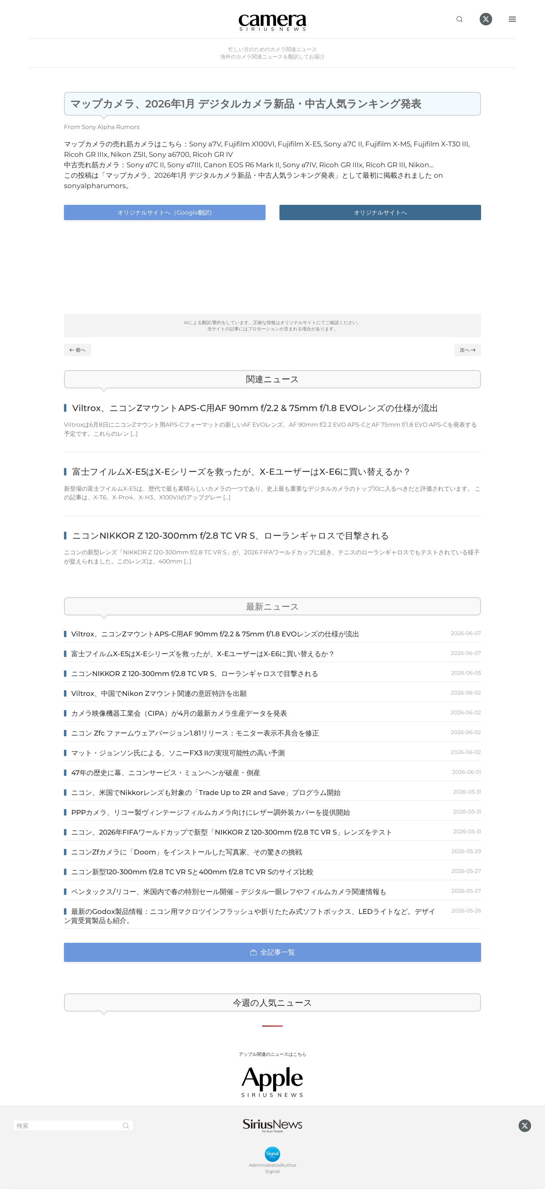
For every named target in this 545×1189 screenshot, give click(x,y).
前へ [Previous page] (78, 350)
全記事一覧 (272, 952)
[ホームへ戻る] (272, 19)
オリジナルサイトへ (380, 212)
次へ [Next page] (468, 350)
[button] (459, 19)
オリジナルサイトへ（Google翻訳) (164, 212)
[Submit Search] (126, 1125)
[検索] (73, 1125)
